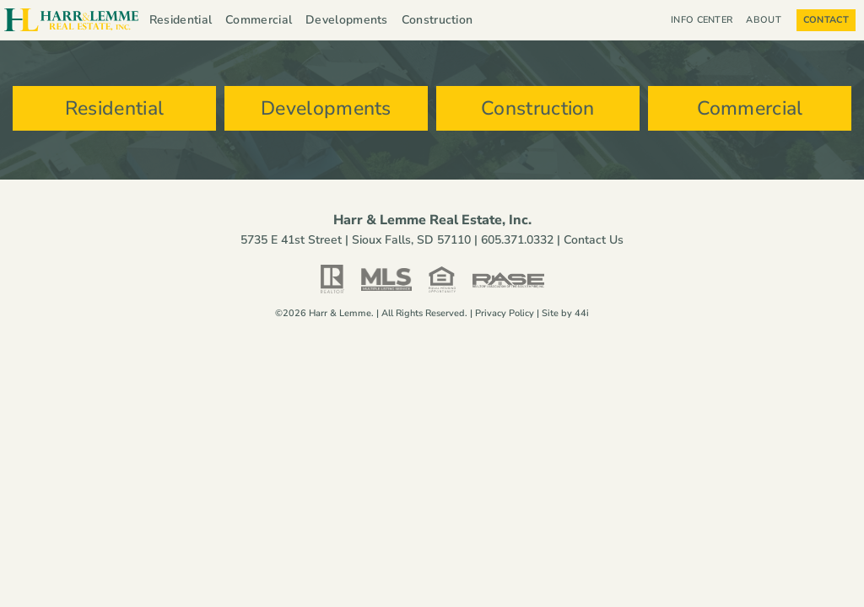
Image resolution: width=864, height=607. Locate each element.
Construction (437, 20)
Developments (346, 20)
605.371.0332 (517, 245)
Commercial (258, 20)
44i (582, 318)
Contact (826, 19)
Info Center (701, 19)
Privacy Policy (504, 318)
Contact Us (594, 245)
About (768, 20)
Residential (180, 20)
